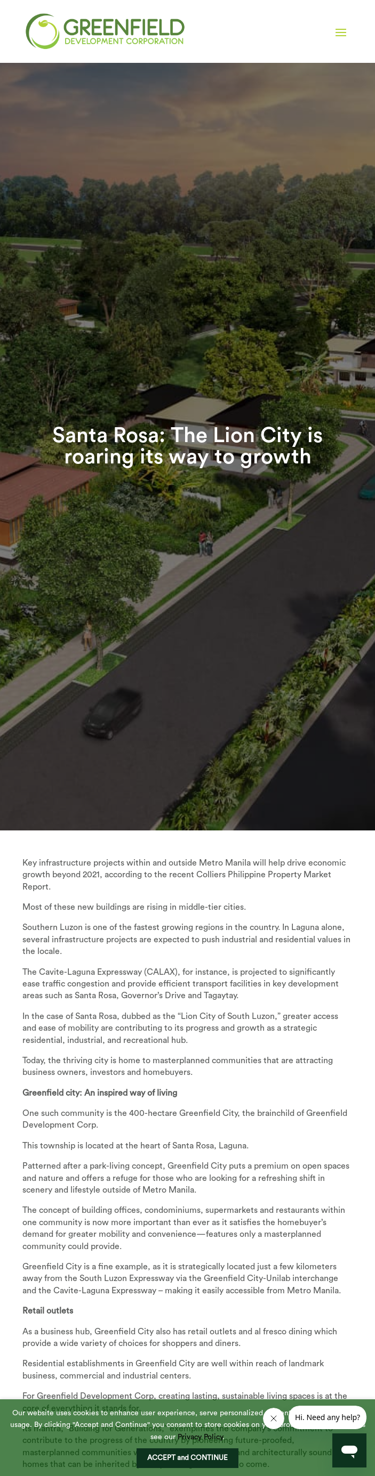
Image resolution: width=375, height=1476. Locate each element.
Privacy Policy (200, 1437)
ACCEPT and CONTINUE (187, 1458)
